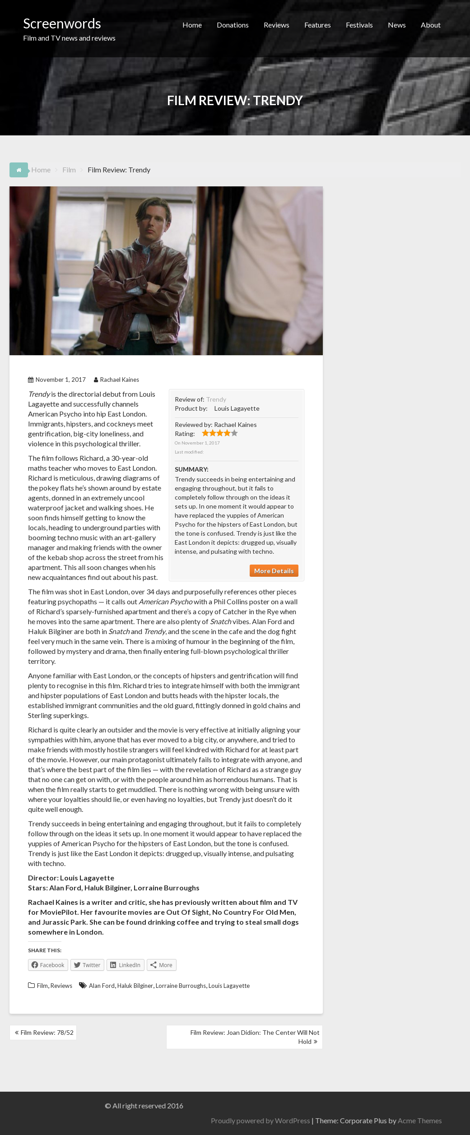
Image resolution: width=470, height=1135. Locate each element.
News (397, 24)
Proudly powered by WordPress (420, 1120)
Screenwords (62, 23)
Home (192, 24)
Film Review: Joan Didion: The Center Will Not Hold (255, 1036)
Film (42, 985)
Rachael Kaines (116, 379)
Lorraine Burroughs (181, 985)
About (431, 24)
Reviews (276, 24)
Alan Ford (102, 985)
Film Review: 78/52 (47, 1032)
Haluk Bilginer (135, 985)
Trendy (216, 399)
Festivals (359, 24)
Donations (233, 24)
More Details (274, 570)
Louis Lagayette (229, 985)
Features (317, 24)
